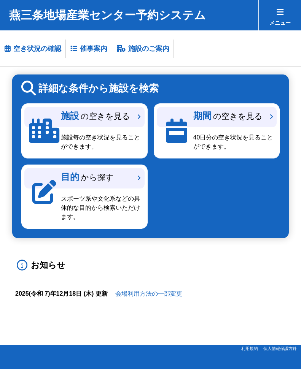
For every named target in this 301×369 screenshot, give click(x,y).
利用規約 (249, 348)
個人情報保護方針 (280, 348)
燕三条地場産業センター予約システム (107, 15)
